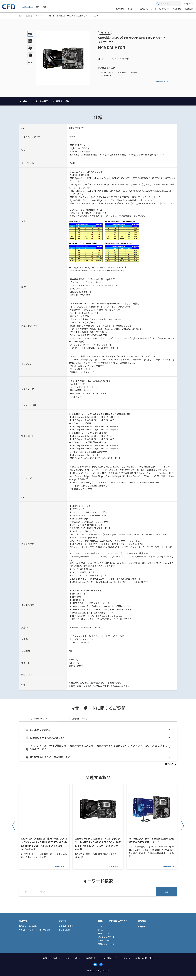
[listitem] (170, 764)
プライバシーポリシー (74, 958)
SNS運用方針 (90, 958)
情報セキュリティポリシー (52, 958)
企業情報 (177, 9)
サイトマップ (125, 958)
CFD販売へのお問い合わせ (144, 958)
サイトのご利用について (108, 958)
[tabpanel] (98, 746)
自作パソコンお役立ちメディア (154, 9)
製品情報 (120, 9)
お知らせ (189, 9)
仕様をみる (162, 81)
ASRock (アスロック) (120, 58)
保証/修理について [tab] (78, 718)
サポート (132, 9)
